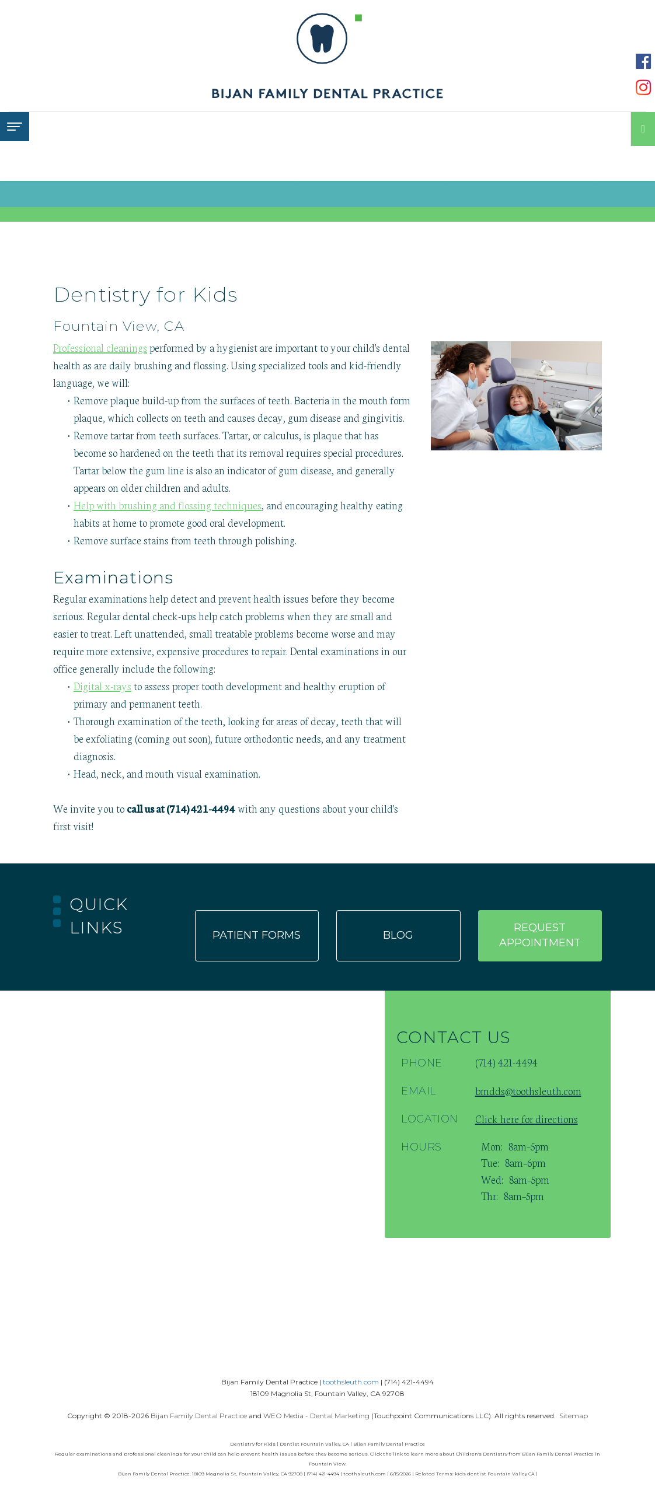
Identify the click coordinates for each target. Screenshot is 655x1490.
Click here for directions (526, 1118)
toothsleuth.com (351, 1381)
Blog (398, 935)
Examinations (113, 577)
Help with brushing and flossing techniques (168, 504)
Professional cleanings (100, 347)
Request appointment (540, 935)
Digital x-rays (102, 685)
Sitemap (573, 1415)
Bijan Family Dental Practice (199, 1415)
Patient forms (256, 935)
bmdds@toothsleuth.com (528, 1090)
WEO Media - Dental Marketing (316, 1415)
